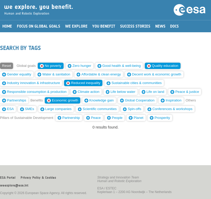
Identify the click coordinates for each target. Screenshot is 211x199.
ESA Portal (7, 178)
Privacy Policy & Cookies (38, 178)
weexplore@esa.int (14, 185)
